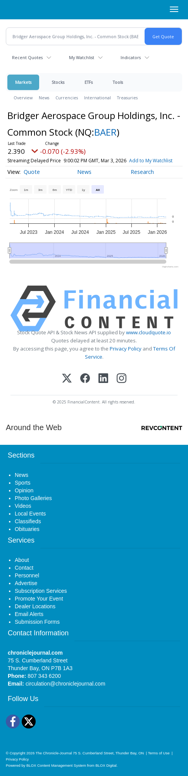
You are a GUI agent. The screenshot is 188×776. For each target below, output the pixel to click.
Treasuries (127, 97)
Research (142, 171)
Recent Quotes (27, 57)
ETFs (89, 82)
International (97, 97)
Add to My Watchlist (150, 160)
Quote (32, 171)
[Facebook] (85, 379)
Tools (118, 82)
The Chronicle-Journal (54, 753)
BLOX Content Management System (56, 765)
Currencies (66, 97)
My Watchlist (81, 57)
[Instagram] (121, 379)
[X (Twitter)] (67, 379)
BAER (105, 132)
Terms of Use (158, 753)
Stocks (58, 82)
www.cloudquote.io (148, 332)
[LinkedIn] (103, 379)
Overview (23, 97)
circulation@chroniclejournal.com (65, 684)
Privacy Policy (125, 348)
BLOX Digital (105, 765)
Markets (23, 82)
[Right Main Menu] (174, 9)
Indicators (131, 57)
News (44, 97)
